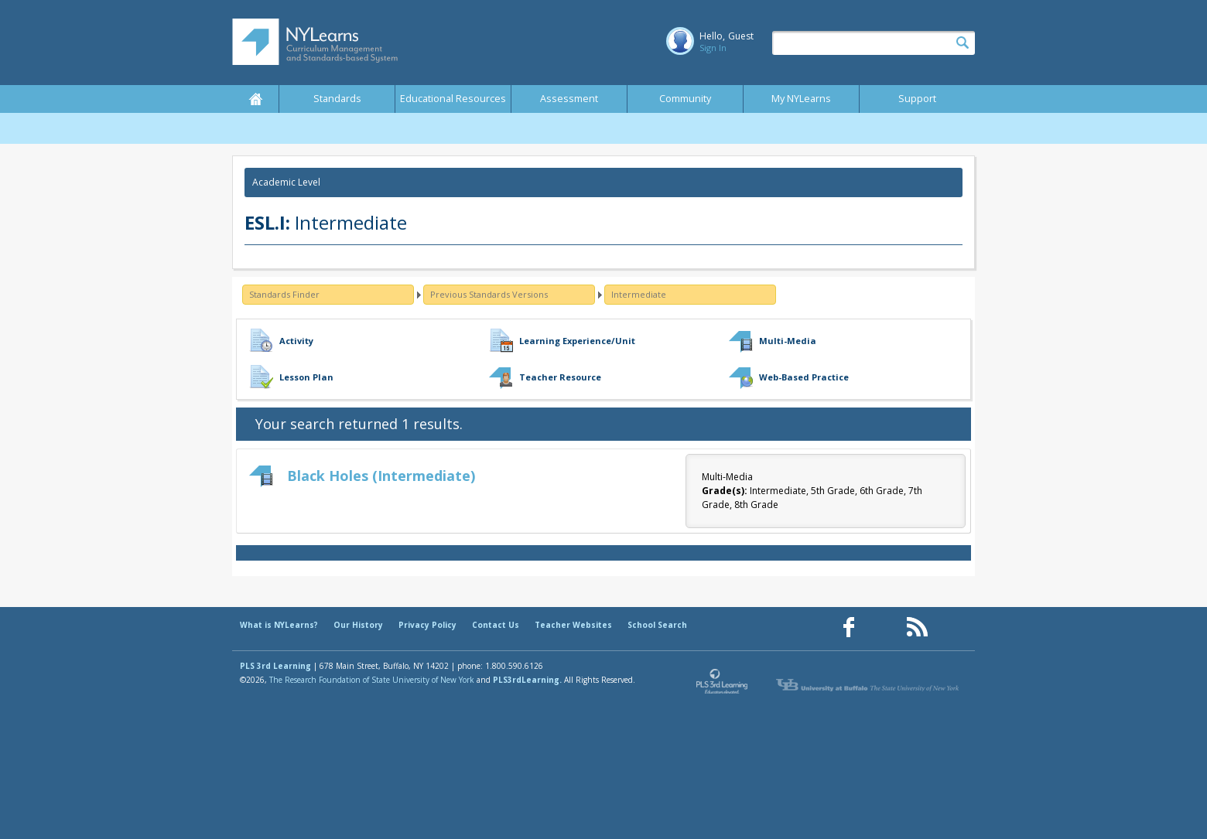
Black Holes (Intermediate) (381, 475)
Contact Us (495, 624)
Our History (358, 624)
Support (917, 98)
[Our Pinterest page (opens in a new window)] (883, 627)
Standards (337, 98)
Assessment (569, 98)
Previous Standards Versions (489, 294)
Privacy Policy (427, 624)
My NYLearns (801, 98)
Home (255, 99)
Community (685, 98)
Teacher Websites (573, 624)
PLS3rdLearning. (527, 679)
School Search (657, 624)
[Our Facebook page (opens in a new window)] (849, 627)
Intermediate (638, 294)
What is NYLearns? (279, 624)
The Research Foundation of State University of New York (371, 679)
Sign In (713, 47)
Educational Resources (453, 98)
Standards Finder (284, 294)
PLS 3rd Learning (275, 665)
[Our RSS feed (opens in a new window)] (917, 627)
